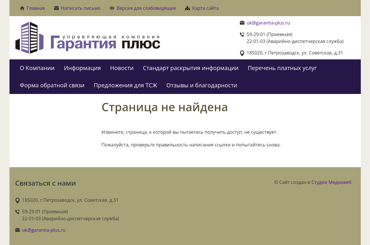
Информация (82, 68)
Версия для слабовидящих (143, 8)
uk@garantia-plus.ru (268, 23)
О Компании (37, 68)
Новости (122, 68)
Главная (32, 8)
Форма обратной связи (52, 85)
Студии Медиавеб (332, 182)
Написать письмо (77, 8)
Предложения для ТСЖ (125, 85)
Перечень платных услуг (282, 68)
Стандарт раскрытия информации (190, 68)
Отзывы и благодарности (201, 85)
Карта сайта (202, 8)
